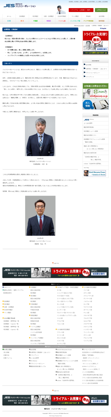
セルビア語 (87, 321)
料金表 (88, 16)
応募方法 (6, 355)
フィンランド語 (88, 332)
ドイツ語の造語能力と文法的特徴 (92, 380)
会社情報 (101, 16)
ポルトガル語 (61, 338)
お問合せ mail (101, 10)
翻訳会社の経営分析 (90, 153)
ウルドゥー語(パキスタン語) (66, 312)
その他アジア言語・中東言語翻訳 (67, 287)
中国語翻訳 (34, 304)
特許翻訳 (35, 16)
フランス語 (60, 332)
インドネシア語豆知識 (37, 343)
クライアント (89, 76)
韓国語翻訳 (34, 315)
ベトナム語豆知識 (36, 332)
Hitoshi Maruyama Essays (64, 349)
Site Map (86, 167)
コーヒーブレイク (89, 349)
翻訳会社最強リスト (90, 135)
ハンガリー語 (88, 329)
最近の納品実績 (35, 290)
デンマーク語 (88, 298)
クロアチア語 (88, 324)
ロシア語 (86, 304)
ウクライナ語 (88, 307)
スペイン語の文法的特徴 (90, 383)
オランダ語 (87, 293)
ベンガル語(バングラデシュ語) (66, 315)
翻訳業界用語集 (89, 127)
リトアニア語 (88, 340)
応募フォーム (8, 358)
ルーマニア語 (61, 343)
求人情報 (6, 352)
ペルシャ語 (60, 324)
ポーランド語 (88, 310)
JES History (33, 361)
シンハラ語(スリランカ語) (65, 307)
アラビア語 (60, 321)
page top (55, 263)
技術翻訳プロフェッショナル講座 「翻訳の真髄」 (94, 140)
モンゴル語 (60, 304)
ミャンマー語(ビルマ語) (64, 293)
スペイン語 (60, 335)
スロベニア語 (88, 326)
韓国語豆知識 (34, 321)
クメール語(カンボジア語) (65, 298)
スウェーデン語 (88, 296)
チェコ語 (86, 312)
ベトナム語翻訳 (36, 326)
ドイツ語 (86, 290)
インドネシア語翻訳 (37, 338)
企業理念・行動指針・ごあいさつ (95, 68)
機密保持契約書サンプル (38, 366)
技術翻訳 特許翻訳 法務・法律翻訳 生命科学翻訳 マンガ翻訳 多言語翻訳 (88, 1)
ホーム (9, 16)
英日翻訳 (33, 296)
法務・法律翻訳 (49, 16)
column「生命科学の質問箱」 (93, 163)
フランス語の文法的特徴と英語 (92, 377)
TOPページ (7, 287)
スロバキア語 (88, 315)
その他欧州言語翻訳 (63, 329)
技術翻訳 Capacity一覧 (11, 324)
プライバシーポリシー (92, 72)
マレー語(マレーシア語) (64, 301)
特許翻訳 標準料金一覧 (11, 326)
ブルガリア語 (88, 318)
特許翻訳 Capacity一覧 (11, 329)
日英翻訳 (33, 287)
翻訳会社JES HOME (79, 25)
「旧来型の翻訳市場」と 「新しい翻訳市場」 (93, 158)
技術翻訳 (22, 16)
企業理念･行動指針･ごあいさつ (40, 352)
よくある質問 (88, 123)
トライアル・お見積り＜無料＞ (81, 10)
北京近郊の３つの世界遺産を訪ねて (93, 352)
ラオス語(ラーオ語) (63, 296)
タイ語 (59, 290)
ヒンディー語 (61, 310)
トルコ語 (60, 318)
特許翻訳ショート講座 (91, 131)
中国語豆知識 (34, 310)
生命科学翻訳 (62, 16)
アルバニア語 (88, 338)
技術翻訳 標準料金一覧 (11, 321)
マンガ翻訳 (75, 16)
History (89, 119)
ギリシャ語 (87, 335)
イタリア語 (60, 340)
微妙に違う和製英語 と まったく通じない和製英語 (94, 147)
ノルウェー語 (88, 301)
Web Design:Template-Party (55, 415)
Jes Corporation (54, 413)
